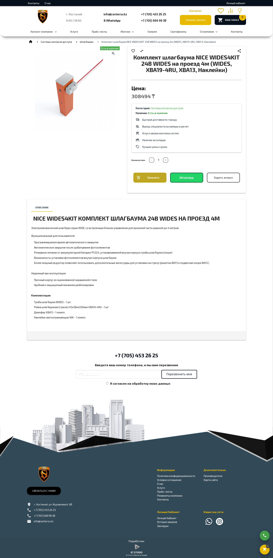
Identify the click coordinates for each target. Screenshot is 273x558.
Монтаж (127, 33)
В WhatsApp (112, 20)
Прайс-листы (99, 31)
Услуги (74, 31)
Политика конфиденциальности (176, 475)
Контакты (33, 3)
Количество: (138, 160)
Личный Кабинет (166, 518)
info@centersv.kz (115, 14)
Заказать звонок (195, 19)
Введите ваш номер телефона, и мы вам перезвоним (136, 365)
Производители (213, 475)
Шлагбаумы (86, 41)
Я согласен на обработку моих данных (140, 383)
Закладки (163, 525)
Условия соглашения (169, 479)
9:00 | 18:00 (73, 20)
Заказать (147, 177)
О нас (48, 3)
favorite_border (133, 51)
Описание (42, 207)
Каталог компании (43, 33)
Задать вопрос (223, 177)
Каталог (195, 11)
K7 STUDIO (136, 552)
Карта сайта (211, 479)
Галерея (152, 31)
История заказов (167, 521)
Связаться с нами (44, 490)
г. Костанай (74, 14)
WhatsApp (187, 177)
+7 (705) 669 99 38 (153, 20)
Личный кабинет (235, 3)
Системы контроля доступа (56, 41)
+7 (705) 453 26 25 (153, 14)
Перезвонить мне (179, 374)
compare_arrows (142, 51)
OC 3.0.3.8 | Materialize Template (136, 555)
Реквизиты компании (169, 495)
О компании (208, 33)
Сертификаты (178, 31)
